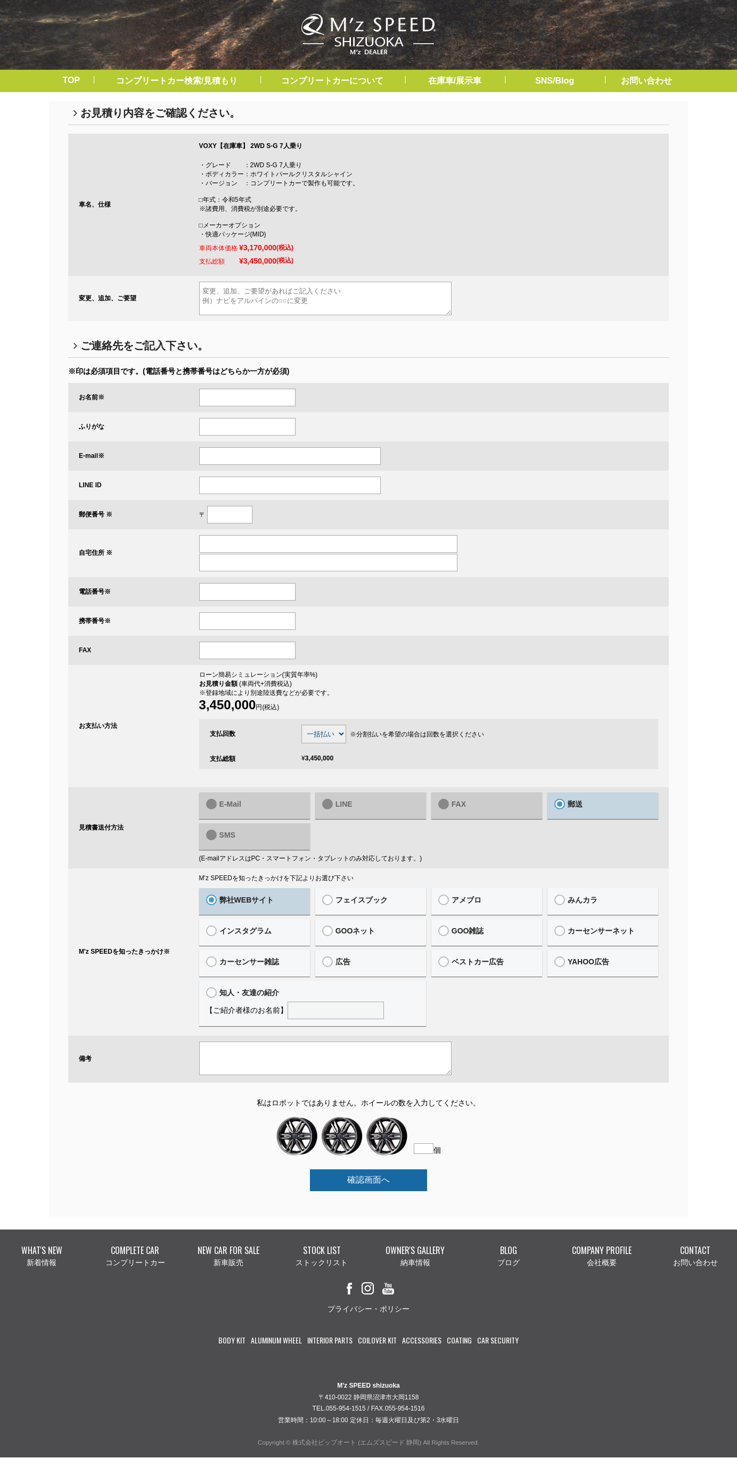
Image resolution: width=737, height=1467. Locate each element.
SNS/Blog (554, 80)
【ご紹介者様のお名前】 (313, 1008)
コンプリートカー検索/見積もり (177, 80)
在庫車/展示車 (454, 80)
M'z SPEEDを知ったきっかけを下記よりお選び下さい (276, 883)
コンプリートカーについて (332, 80)
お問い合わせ (646, 80)
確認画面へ (368, 1189)
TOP (71, 80)
